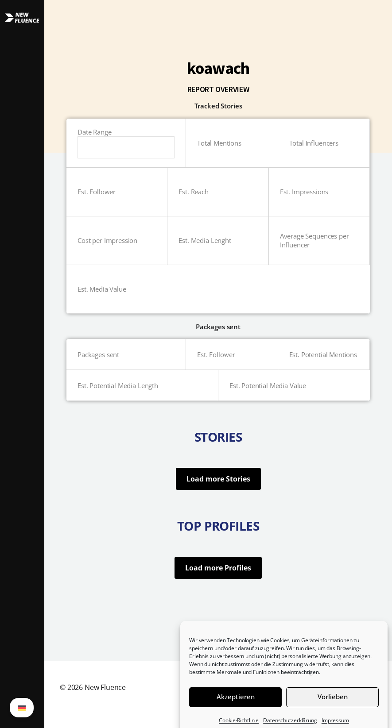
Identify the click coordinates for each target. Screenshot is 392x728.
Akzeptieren (236, 707)
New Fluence (105, 687)
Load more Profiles (218, 568)
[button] (22, 364)
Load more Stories (218, 479)
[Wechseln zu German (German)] (21, 707)
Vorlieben (333, 707)
